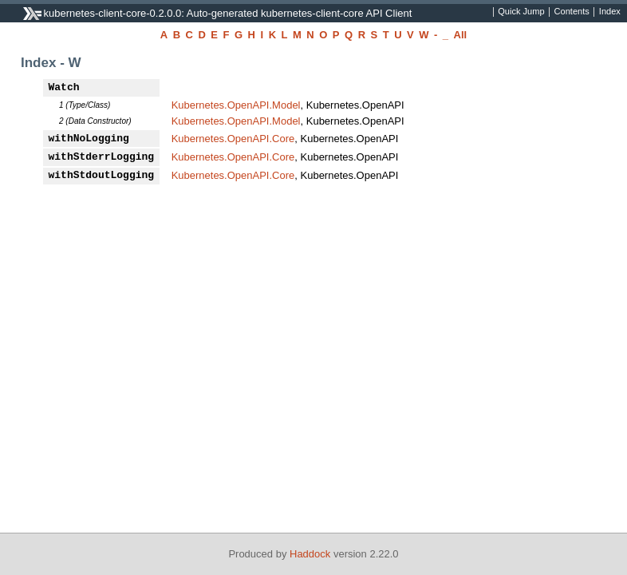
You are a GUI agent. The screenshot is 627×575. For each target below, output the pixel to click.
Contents (572, 12)
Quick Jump (521, 12)
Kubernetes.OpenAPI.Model (236, 105)
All (460, 35)
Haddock (310, 554)
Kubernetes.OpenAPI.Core (233, 139)
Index (610, 12)
